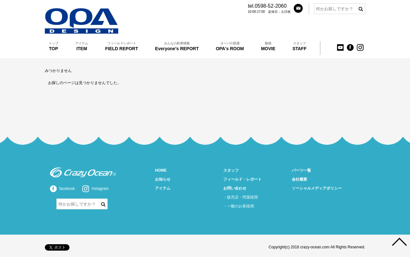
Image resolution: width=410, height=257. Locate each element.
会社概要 (299, 179)
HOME (161, 170)
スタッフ (231, 170)
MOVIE (268, 46)
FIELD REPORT (121, 46)
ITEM (81, 46)
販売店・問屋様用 (242, 197)
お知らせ (162, 179)
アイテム (162, 188)
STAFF (299, 46)
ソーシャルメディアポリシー (317, 188)
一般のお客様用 (240, 206)
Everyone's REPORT (177, 46)
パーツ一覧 (301, 170)
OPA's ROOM (230, 46)
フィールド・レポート (242, 179)
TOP (53, 46)
